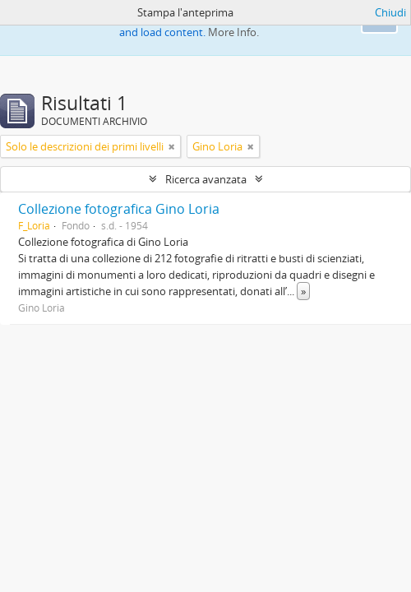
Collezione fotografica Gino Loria (118, 209)
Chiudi (390, 12)
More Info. (233, 32)
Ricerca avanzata (206, 179)
